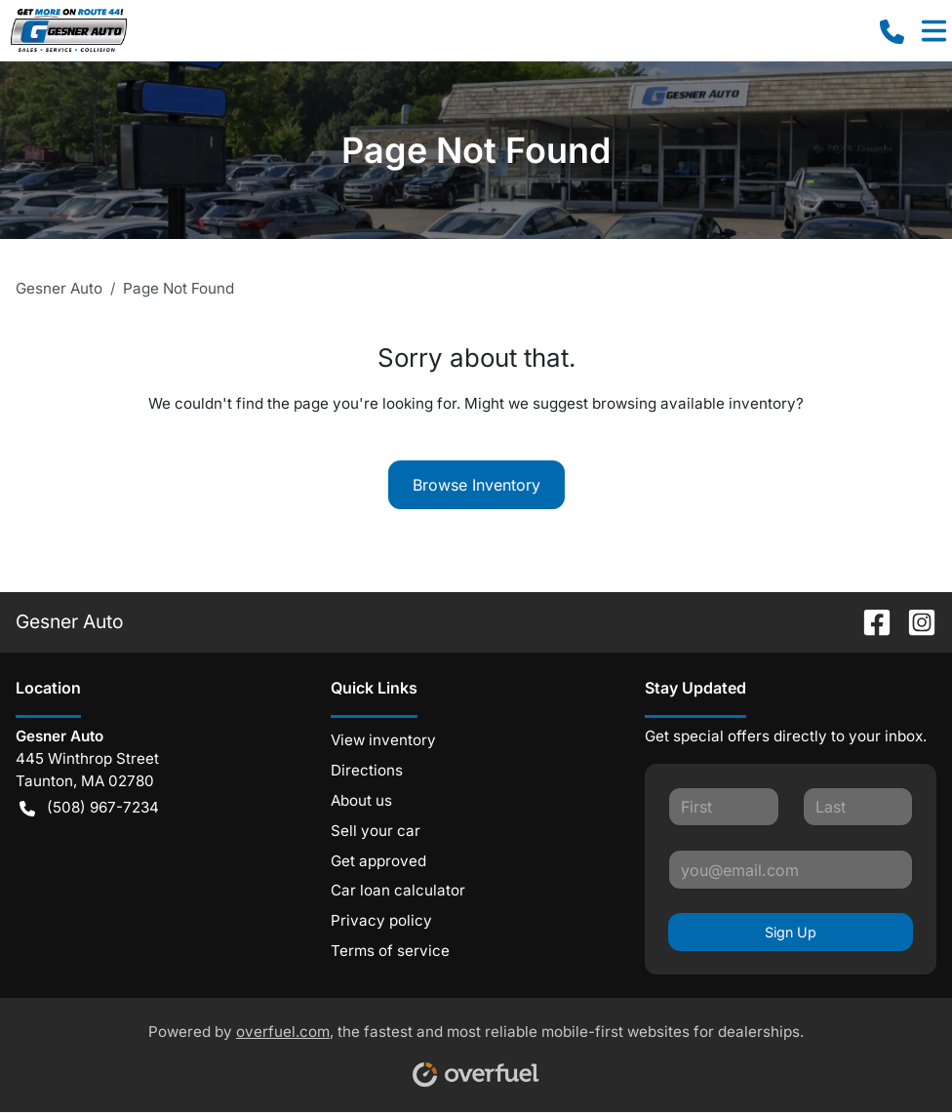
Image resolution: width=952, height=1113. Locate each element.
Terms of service (390, 950)
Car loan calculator (398, 890)
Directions (367, 770)
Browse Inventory (476, 485)
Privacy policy (381, 920)
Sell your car (375, 830)
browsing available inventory (694, 403)
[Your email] (790, 869)
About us (361, 800)
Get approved (378, 861)
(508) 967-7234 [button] (89, 808)
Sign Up (790, 932)
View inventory (383, 740)
